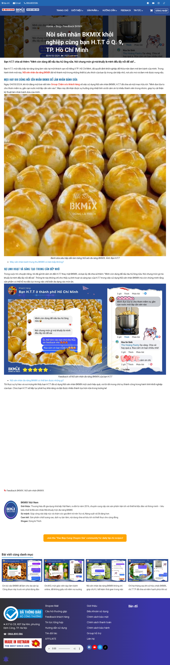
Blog (58, 26)
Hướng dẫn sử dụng (56, 627)
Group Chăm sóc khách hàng (65, 84)
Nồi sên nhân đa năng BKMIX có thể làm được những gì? (37, 380)
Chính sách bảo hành (98, 627)
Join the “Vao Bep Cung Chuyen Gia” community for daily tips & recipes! (85, 538)
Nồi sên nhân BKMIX (34, 490)
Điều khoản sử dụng (97, 611)
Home (49, 26)
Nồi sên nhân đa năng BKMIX (36, 72)
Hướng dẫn (110, 10)
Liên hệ (91, 638)
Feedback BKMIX (72, 26)
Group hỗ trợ (94, 633)
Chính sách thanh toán (99, 622)
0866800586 (31, 3)
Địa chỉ (5, 3)
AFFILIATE (50, 638)
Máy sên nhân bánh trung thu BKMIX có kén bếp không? (37, 262)
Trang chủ (62, 10)
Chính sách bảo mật (97, 616)
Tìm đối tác (51, 633)
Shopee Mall (51, 605)
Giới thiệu (77, 10)
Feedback (126, 10)
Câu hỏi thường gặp (56, 611)
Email (17, 3)
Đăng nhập (161, 10)
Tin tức (139, 10)
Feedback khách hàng (57, 616)
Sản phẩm (93, 10)
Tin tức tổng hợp (54, 622)
